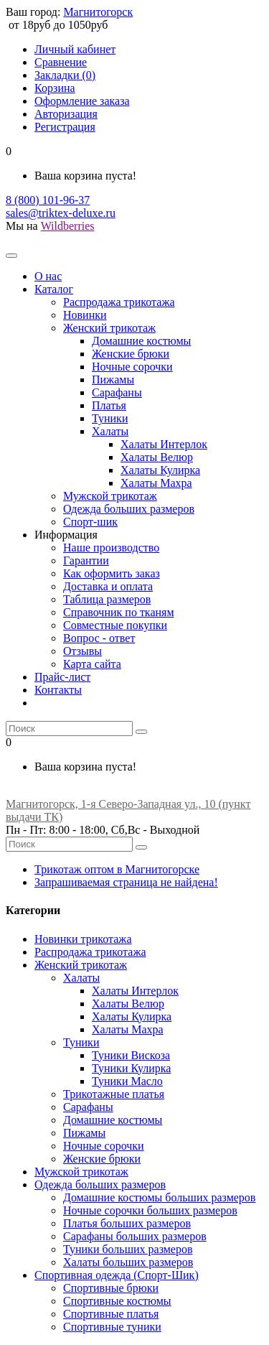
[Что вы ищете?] (69, 728)
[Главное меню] (11, 255)
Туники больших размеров (128, 1249)
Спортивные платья (111, 1314)
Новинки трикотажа (83, 939)
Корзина (54, 88)
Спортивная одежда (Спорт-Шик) (116, 1275)
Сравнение (60, 62)
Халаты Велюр (128, 1003)
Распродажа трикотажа (90, 952)
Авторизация (66, 114)
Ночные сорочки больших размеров (150, 1210)
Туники (81, 1042)
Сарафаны (88, 1107)
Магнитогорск (98, 12)
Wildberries (68, 226)
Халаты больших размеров (128, 1262)
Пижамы (84, 1133)
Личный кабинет (74, 49)
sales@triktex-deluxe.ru (60, 213)
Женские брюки (102, 1159)
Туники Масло (127, 1081)
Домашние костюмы (112, 1120)
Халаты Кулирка (131, 1016)
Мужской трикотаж (81, 1171)
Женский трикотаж (80, 965)
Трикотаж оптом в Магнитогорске (116, 869)
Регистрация (64, 127)
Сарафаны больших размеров (135, 1236)
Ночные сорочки (103, 1146)
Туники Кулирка (131, 1068)
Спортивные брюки (111, 1288)
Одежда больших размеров (100, 1184)
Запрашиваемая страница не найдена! (126, 882)
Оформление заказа (82, 101)
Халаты (81, 978)
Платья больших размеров (127, 1223)
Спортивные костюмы (117, 1301)
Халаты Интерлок (135, 991)
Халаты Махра (128, 1029)
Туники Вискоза (131, 1055)
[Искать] (141, 732)
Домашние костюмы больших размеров (159, 1197)
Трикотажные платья (113, 1094)
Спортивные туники (112, 1327)
